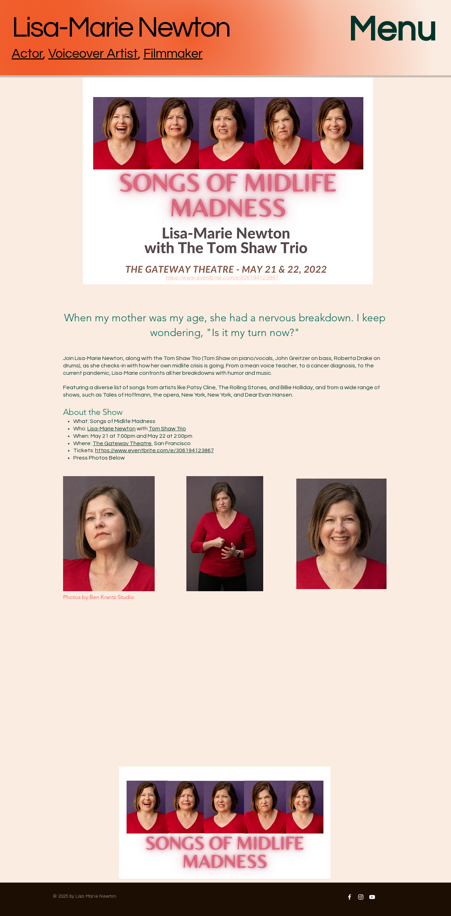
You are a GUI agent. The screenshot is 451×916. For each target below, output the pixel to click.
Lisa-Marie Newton (111, 428)
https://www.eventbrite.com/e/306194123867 (154, 450)
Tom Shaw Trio (167, 428)
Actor (27, 54)
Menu (392, 29)
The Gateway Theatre (122, 443)
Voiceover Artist (93, 54)
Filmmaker (173, 54)
